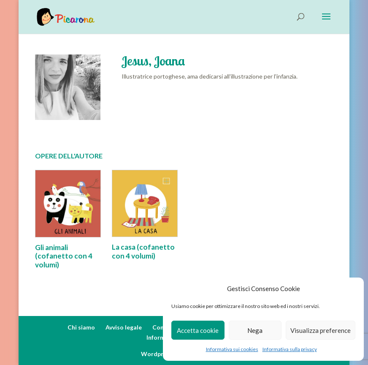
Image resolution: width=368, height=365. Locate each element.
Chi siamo (81, 327)
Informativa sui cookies (232, 349)
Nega (254, 330)
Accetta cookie (198, 330)
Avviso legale (124, 327)
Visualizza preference (320, 330)
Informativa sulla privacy (289, 349)
